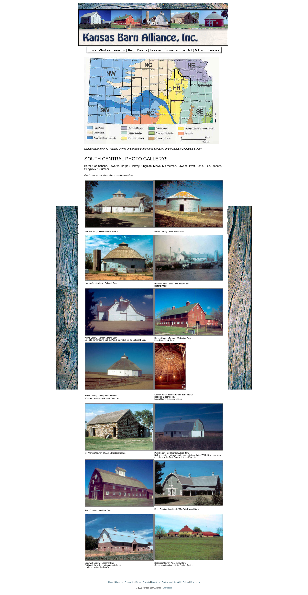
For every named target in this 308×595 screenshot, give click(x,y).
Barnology (155, 582)
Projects (146, 582)
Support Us (130, 582)
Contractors (167, 582)
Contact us (167, 588)
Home (111, 582)
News (138, 582)
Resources (195, 582)
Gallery (185, 582)
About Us (119, 582)
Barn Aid (177, 582)
